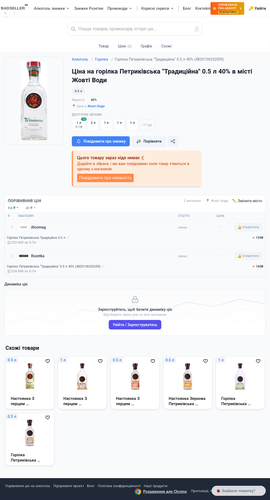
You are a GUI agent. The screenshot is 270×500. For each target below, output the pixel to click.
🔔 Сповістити (248, 227)
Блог (90, 486)
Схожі (166, 46)
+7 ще (147, 125)
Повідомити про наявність (105, 177)
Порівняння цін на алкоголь (27, 486)
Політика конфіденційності (119, 486)
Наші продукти (155, 486)
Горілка (104, 59)
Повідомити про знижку (101, 141)
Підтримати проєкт (68, 486)
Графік (146, 46)
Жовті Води (96, 106)
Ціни (125, 46)
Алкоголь (82, 59)
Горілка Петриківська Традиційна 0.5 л (36, 238)
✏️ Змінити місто (247, 201)
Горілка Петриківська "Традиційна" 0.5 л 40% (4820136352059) (54, 266)
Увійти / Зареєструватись (135, 325)
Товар (103, 46)
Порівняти (148, 141)
